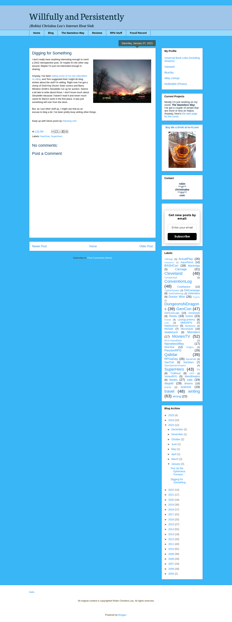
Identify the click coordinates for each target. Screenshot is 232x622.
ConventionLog (178, 281)
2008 (171, 558)
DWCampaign (192, 290)
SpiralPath (191, 359)
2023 (171, 425)
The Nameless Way (72, 32)
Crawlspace (183, 286)
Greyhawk (194, 312)
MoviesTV (181, 336)
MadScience (171, 325)
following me (69, 121)
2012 (171, 539)
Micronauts (187, 328)
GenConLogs (171, 312)
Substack (169, 66)
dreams (188, 383)
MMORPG (186, 322)
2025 (171, 415)
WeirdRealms (192, 376)
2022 (171, 489)
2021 (171, 494)
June (174, 444)
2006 (171, 568)
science (186, 387)
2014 (171, 529)
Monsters (193, 332)
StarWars (188, 362)
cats (189, 379)
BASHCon (171, 265)
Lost (166, 323)
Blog (51, 32)
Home (36, 32)
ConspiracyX (170, 277)
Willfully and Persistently (76, 15)
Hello (31, 592)
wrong (177, 396)
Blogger (122, 614)
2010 (171, 548)
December (177, 429)
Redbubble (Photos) (175, 83)
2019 (171, 504)
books (173, 379)
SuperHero (56, 136)
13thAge (168, 259)
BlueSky (169, 72)
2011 (171, 544)
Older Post (146, 246)
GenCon (183, 309)
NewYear (45, 136)
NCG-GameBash (173, 340)
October (176, 439)
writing (194, 391)
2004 (171, 573)
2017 (171, 514)
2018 (171, 509)
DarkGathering (176, 293)
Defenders (194, 293)
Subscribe (182, 236)
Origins (190, 347)
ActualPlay (186, 259)
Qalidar (170, 354)
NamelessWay (174, 343)
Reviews (97, 32)
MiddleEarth (171, 332)
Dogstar (196, 297)
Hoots (173, 316)
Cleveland (173, 273)
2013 (171, 534)
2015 (171, 524)
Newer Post (39, 246)
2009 (171, 554)
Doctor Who (177, 296)
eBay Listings (171, 78)
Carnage (181, 269)
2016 (171, 519)
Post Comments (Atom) (99, 257)
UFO (191, 373)
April (174, 454)
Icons (189, 316)
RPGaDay (171, 359)
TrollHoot (175, 373)
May (174, 449)
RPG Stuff (116, 32)
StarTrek (169, 362)
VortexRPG (170, 376)
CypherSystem (171, 290)
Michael (168, 328)
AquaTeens (187, 262)
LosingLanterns (186, 319)
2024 (171, 420)
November (177, 434)
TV (198, 369)
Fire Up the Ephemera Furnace (178, 471)
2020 (171, 499)
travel (169, 391)
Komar (167, 320)
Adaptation (169, 262)
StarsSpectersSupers (175, 365)
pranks (167, 387)
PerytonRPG (172, 350)
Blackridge (194, 265)
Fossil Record (138, 32)
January (176, 463)
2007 (171, 563)
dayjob (168, 383)
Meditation (190, 326)
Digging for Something (178, 481)
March (175, 459)
